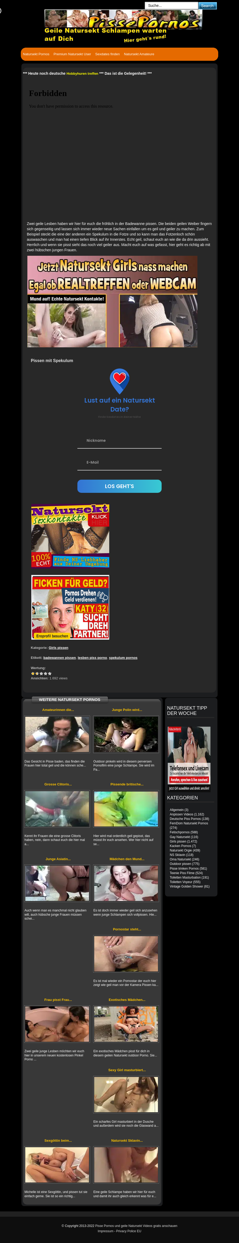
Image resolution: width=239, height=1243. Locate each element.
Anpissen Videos (181, 814)
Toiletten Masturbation (185, 877)
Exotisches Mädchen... (127, 1000)
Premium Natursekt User (72, 54)
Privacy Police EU (128, 1231)
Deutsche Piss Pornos (185, 819)
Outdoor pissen (180, 864)
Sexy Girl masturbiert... (127, 1070)
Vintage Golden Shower (186, 886)
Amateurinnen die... (58, 710)
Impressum (105, 1231)
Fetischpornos (180, 832)
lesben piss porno (92, 658)
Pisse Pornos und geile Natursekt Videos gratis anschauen (136, 1226)
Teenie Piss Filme (182, 873)
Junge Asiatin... (58, 859)
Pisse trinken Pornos (184, 868)
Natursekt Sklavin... (127, 1140)
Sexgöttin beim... (58, 1140)
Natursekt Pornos (36, 54)
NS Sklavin (177, 855)
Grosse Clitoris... (58, 784)
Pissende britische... (127, 784)
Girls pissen (58, 648)
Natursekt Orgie (181, 850)
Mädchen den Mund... (127, 859)
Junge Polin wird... (127, 710)
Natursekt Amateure (139, 54)
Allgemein (177, 810)
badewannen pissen (59, 658)
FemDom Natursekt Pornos (189, 823)
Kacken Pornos (180, 846)
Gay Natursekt (180, 837)
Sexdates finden (107, 54)
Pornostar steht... (127, 929)
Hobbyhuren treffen (82, 74)
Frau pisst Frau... (58, 1000)
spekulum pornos (123, 658)
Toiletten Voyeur (181, 882)
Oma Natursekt (180, 859)
